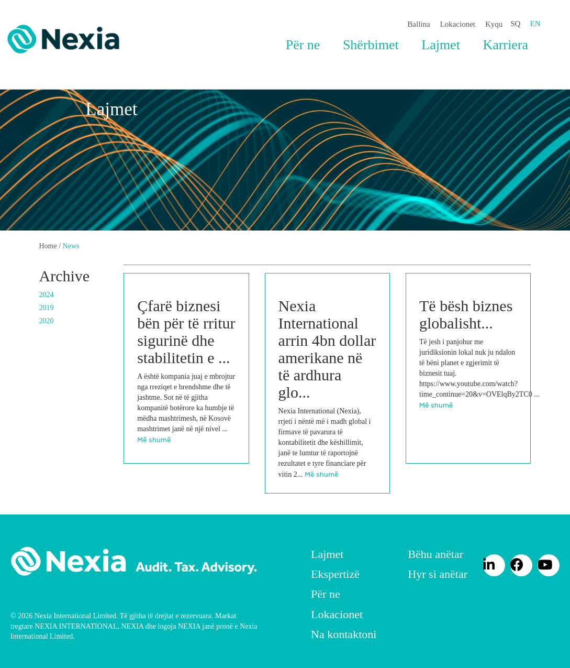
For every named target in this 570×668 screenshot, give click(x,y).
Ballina (418, 24)
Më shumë (154, 439)
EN (535, 23)
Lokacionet (457, 24)
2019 (46, 308)
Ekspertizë (335, 574)
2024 (46, 295)
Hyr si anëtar (437, 574)
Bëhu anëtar (435, 554)
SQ (515, 23)
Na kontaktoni (343, 634)
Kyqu (493, 24)
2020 (46, 321)
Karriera (505, 44)
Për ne (303, 44)
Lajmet (440, 44)
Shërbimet (371, 44)
